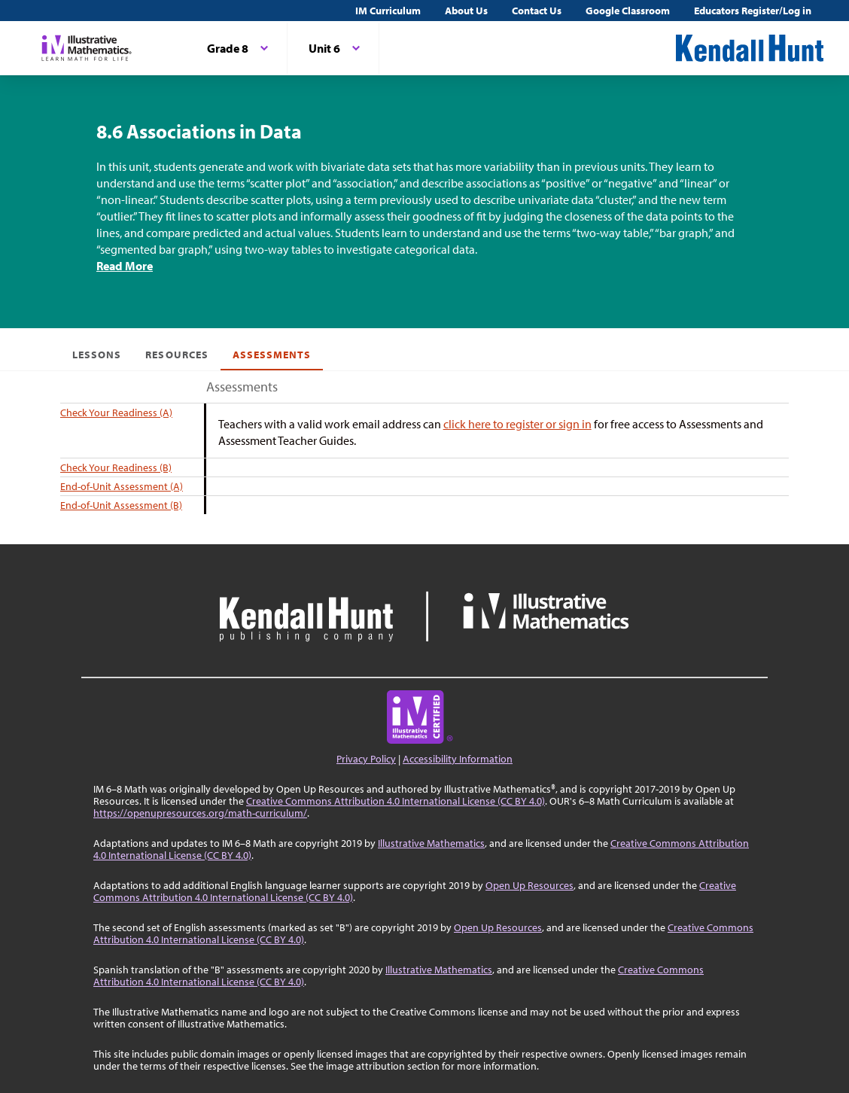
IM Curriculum (388, 10)
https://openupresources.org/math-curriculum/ (200, 813)
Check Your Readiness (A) (116, 412)
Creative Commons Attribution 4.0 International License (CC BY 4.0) (395, 801)
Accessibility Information (458, 759)
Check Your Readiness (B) (116, 467)
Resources (176, 354)
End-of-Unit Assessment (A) (121, 486)
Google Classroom (628, 10)
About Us (466, 10)
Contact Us (536, 10)
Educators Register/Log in (752, 10)
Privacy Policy (366, 759)
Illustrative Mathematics (431, 843)
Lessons (96, 354)
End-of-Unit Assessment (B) (121, 505)
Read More (124, 265)
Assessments (272, 354)
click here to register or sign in (517, 423)
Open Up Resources (529, 885)
